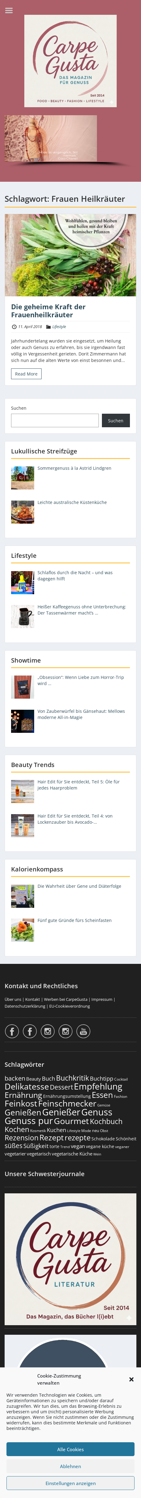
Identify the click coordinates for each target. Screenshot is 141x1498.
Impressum (101, 999)
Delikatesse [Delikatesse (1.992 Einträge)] (27, 1086)
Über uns (13, 999)
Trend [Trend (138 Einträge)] (65, 1146)
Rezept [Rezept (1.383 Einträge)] (51, 1137)
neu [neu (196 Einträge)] (95, 1130)
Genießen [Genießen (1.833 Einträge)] (23, 1112)
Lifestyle (59, 326)
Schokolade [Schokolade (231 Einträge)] (103, 1139)
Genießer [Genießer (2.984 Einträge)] (61, 1112)
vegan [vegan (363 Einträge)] (78, 1146)
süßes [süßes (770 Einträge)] (13, 1145)
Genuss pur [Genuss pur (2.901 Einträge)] (29, 1120)
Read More (26, 374)
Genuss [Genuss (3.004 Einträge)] (96, 1112)
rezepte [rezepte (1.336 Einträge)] (78, 1137)
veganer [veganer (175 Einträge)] (122, 1146)
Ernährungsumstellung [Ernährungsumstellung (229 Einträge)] (67, 1096)
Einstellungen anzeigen (71, 1483)
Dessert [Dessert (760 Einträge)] (61, 1087)
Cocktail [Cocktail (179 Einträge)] (121, 1079)
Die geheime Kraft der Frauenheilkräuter (48, 310)
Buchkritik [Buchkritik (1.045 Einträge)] (72, 1078)
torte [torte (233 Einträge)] (54, 1146)
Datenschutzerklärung (25, 1006)
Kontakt (32, 999)
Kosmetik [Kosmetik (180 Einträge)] (38, 1130)
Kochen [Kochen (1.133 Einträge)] (17, 1129)
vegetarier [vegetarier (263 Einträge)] (15, 1154)
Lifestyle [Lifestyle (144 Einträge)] (73, 1130)
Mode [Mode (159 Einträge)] (86, 1130)
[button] (131, 1379)
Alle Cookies (70, 1449)
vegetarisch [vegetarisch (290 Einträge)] (39, 1154)
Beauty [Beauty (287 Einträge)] (33, 1079)
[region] (70, 142)
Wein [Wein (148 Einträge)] (97, 1154)
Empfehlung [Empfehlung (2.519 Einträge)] (98, 1086)
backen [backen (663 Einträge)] (15, 1078)
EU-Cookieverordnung (69, 1006)
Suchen (18, 408)
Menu (11, 10)
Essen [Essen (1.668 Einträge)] (102, 1094)
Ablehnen (70, 1466)
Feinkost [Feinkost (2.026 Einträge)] (21, 1103)
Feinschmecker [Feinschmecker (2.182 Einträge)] (67, 1103)
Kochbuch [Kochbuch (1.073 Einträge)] (106, 1121)
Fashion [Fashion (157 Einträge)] (120, 1096)
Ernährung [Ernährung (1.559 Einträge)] (23, 1095)
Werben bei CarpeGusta (65, 999)
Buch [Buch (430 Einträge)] (48, 1078)
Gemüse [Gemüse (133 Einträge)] (103, 1105)
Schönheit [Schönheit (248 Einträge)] (126, 1139)
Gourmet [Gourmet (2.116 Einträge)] (71, 1121)
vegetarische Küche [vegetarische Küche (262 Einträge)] (72, 1154)
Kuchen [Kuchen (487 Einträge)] (56, 1130)
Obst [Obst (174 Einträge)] (104, 1130)
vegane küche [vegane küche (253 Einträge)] (100, 1146)
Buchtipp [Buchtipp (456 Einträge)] (101, 1078)
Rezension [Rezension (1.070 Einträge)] (21, 1138)
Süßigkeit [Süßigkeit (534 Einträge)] (36, 1146)
